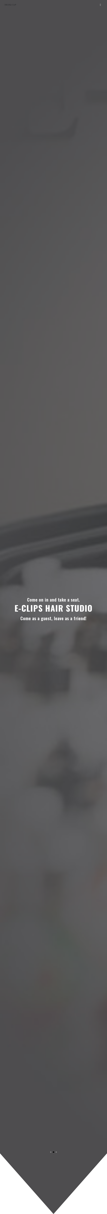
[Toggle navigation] (100, 5)
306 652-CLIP (10, 5)
